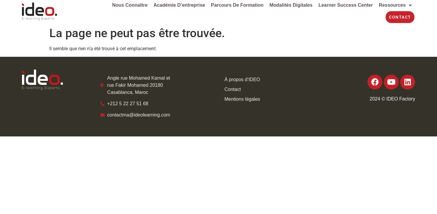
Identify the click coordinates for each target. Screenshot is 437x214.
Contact (232, 89)
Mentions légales (242, 99)
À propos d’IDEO (242, 79)
